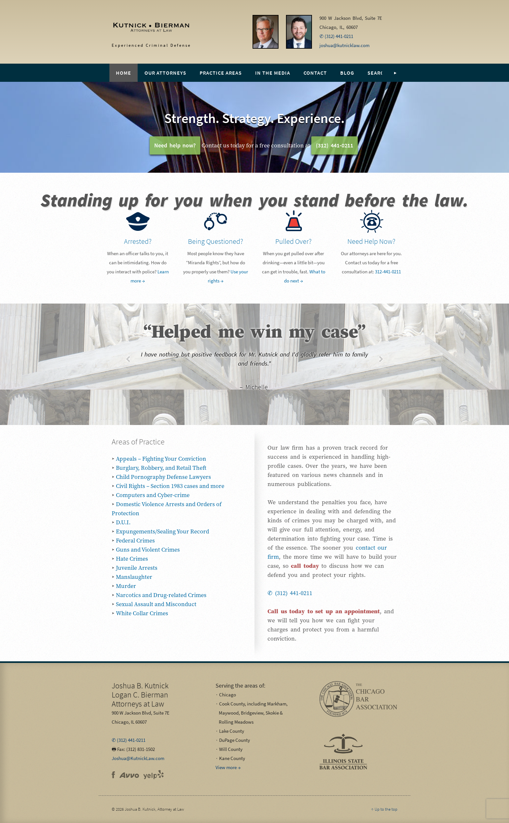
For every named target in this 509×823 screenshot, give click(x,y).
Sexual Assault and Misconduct (156, 604)
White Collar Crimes (142, 613)
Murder (126, 586)
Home (123, 72)
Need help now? (175, 145)
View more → (228, 767)
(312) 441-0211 (334, 145)
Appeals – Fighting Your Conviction (161, 459)
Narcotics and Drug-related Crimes (161, 595)
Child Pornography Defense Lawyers (163, 477)
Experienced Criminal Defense (145, 29)
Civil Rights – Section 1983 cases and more (170, 486)
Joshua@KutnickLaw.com (138, 758)
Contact (315, 72)
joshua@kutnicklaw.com (344, 45)
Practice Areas (221, 72)
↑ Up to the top (384, 809)
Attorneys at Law (140, 694)
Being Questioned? (215, 241)
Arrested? (138, 241)
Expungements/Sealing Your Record (162, 531)
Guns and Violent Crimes (148, 549)
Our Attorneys (165, 72)
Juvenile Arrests (136, 568)
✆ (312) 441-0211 (336, 36)
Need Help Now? (371, 241)
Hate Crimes (132, 559)
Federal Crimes (135, 540)
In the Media (272, 72)
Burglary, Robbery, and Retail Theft (161, 468)
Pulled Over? (293, 241)
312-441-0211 (388, 271)
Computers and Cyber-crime (153, 495)
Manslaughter (134, 577)
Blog (347, 72)
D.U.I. (123, 522)
